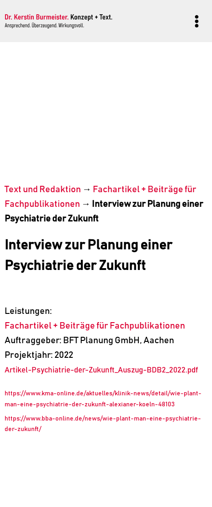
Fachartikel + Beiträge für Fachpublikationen (95, 325)
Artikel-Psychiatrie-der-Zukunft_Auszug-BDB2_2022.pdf (101, 370)
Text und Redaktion (43, 189)
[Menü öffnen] (196, 21)
